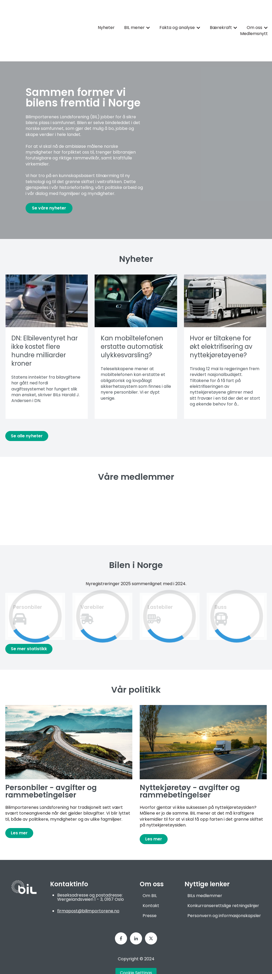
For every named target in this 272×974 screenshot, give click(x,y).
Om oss (254, 18)
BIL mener (134, 18)
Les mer (19, 813)
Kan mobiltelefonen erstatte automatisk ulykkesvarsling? (132, 327)
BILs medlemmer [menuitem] (204, 876)
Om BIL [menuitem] (150, 876)
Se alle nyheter (27, 416)
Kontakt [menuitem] (151, 886)
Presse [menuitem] (150, 896)
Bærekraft (221, 18)
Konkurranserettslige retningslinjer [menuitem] (223, 886)
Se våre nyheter (49, 188)
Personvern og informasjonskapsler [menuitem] (224, 896)
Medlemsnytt (254, 24)
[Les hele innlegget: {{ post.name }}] (47, 281)
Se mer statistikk (29, 629)
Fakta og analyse (177, 18)
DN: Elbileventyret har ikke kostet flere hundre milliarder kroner (44, 331)
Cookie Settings (136, 953)
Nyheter (106, 18)
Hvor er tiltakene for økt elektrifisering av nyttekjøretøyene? (221, 327)
